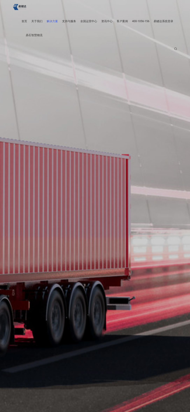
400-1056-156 (140, 21)
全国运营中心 (88, 21)
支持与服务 (69, 21)
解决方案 (52, 21)
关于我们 (37, 21)
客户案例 (122, 21)
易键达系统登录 (163, 21)
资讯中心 (106, 21)
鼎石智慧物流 (34, 35)
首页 (24, 21)
